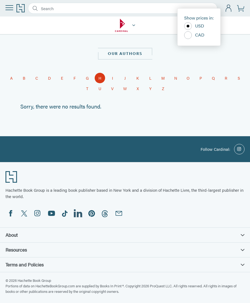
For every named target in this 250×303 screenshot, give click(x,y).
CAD (194, 35)
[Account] (229, 8)
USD (194, 26)
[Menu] (9, 7)
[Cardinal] (133, 25)
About (125, 235)
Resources (125, 249)
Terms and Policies (125, 264)
